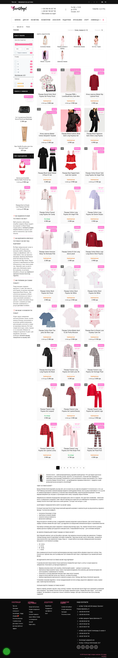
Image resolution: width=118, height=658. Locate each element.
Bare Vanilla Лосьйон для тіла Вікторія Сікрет (24, 147)
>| (83, 468)
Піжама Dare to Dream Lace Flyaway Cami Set (22, 206)
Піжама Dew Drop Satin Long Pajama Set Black (47, 372)
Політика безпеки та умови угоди (17, 620)
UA (102, 2)
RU (105, 2)
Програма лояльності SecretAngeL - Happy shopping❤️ (18, 612)
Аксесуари (56, 20)
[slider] (16, 44)
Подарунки (67, 20)
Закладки (64, 612)
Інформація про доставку (25, 2)
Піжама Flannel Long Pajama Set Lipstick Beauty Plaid (71, 412)
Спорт (86, 20)
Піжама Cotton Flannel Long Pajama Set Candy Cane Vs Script (47, 216)
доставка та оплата (23, 305)
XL (18, 69)
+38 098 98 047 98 (49, 9)
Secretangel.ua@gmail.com (87, 640)
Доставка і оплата (18, 623)
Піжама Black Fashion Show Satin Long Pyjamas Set (71, 136)
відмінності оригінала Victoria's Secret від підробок (23, 273)
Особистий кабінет (66, 607)
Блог (46, 613)
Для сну (26, 20)
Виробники (48, 606)
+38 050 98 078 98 (84, 612)
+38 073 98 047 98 (84, 624)
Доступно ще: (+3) (20, 75)
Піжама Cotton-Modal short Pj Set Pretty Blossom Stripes (71, 334)
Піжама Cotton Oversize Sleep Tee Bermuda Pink (47, 254)
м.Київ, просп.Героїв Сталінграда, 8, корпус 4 (91, 630)
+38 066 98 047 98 (84, 633)
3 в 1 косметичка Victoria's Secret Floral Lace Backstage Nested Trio (23, 119)
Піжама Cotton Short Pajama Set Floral (47, 293)
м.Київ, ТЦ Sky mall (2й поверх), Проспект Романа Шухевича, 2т (90, 607)
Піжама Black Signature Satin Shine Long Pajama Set (94, 137)
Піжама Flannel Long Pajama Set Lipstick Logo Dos (94, 412)
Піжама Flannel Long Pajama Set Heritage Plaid (94, 372)
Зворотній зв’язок (34, 607)
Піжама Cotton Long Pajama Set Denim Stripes (94, 215)
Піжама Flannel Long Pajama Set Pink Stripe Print (71, 451)
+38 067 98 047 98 (49, 11)
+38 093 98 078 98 (84, 614)
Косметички (45, 20)
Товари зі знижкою (22, 53)
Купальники (77, 20)
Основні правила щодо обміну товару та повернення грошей (34, 618)
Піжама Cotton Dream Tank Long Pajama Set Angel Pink (94, 175)
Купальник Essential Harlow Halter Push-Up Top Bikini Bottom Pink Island (22, 180)
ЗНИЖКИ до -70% (96, 20)
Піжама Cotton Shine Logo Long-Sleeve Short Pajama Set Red (94, 255)
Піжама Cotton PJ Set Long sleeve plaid (71, 254)
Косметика (35, 20)
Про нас (14, 2)
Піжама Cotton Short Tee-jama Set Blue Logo (47, 333)
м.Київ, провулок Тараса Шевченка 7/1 (89, 618)
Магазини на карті (49, 13)
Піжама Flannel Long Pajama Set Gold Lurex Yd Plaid (70, 373)
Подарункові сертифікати (48, 610)
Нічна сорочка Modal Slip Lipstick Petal (94, 96)
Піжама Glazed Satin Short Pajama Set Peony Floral (47, 96)
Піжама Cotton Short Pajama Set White (71, 293)
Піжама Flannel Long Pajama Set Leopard (47, 411)
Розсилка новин (66, 614)
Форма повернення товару (34, 611)
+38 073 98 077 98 (84, 627)
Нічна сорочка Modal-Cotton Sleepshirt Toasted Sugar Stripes (47, 137)
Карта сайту (32, 624)
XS (18, 72)
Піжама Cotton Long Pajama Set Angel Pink (70, 215)
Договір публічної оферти (18, 627)
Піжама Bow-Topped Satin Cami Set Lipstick (70, 175)
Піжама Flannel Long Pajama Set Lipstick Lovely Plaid (47, 452)
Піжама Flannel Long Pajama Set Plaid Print (94, 451)
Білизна (18, 20)
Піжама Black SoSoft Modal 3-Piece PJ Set (47, 175)
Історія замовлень (66, 609)
